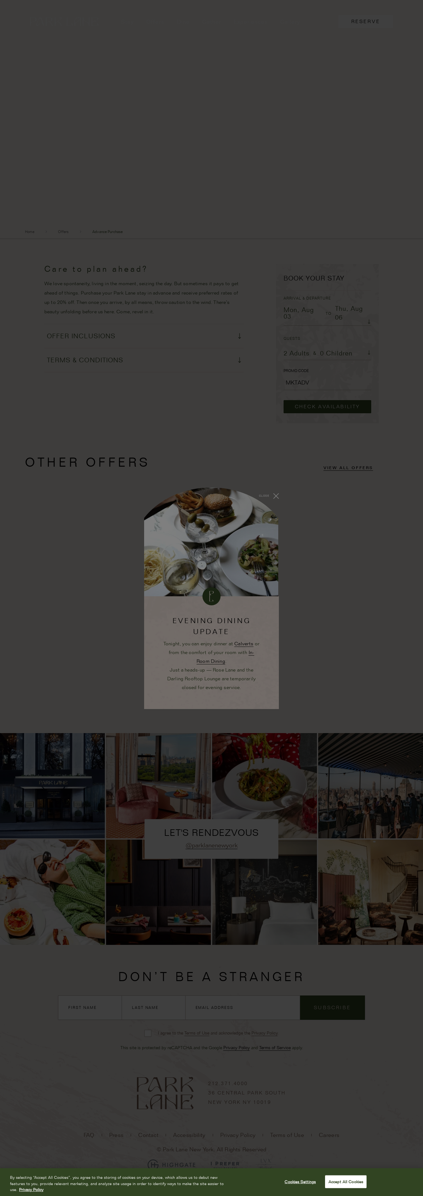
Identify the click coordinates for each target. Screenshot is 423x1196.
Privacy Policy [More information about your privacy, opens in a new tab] (31, 1189)
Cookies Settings (300, 1181)
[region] (211, 1182)
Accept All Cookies (345, 1181)
